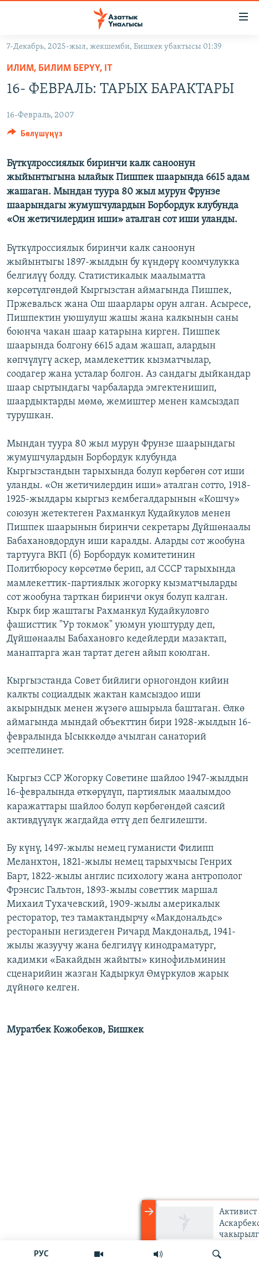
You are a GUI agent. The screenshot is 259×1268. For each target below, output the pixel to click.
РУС (41, 1254)
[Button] (35, 136)
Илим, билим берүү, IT (60, 68)
